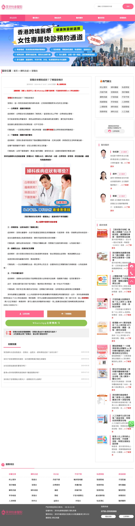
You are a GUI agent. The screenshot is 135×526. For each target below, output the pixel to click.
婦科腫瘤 (114, 87)
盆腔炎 (56, 501)
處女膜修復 (100, 495)
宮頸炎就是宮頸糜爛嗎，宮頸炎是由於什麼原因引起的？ (35, 332)
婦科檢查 (114, 107)
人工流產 (125, 112)
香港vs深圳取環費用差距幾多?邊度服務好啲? (21, 373)
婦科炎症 (24, 71)
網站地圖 (55, 518)
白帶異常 (56, 485)
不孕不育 (125, 97)
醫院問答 (101, 18)
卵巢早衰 (78, 490)
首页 (15, 71)
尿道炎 (34, 495)
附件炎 (34, 501)
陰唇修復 (103, 112)
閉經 (56, 495)
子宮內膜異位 (78, 495)
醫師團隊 (79, 18)
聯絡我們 (57, 18)
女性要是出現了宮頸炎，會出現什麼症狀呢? (30, 334)
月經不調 (103, 92)
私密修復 (125, 87)
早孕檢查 (114, 102)
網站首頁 (13, 18)
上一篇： (9, 332)
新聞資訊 (123, 18)
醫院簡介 (36, 18)
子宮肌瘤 (114, 97)
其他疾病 (122, 474)
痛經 (56, 490)
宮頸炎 (34, 71)
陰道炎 (34, 480)
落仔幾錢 (125, 92)
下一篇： (9, 334)
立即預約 (126, 516)
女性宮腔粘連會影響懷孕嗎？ (15, 366)
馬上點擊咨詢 (61, 84)
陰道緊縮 (103, 102)
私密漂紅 (100, 501)
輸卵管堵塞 (78, 480)
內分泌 (56, 474)
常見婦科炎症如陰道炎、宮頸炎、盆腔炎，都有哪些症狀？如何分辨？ (31, 352)
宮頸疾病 (114, 92)
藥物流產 (103, 97)
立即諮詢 (113, 131)
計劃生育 (12, 474)
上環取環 (103, 107)
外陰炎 (78, 501)
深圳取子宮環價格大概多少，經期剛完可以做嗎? (23, 379)
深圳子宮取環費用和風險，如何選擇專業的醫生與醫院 (25, 359)
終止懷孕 (103, 87)
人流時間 (125, 102)
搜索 (128, 6)
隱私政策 (72, 511)
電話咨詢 (108, 516)
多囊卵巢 (78, 485)
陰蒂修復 (100, 490)
